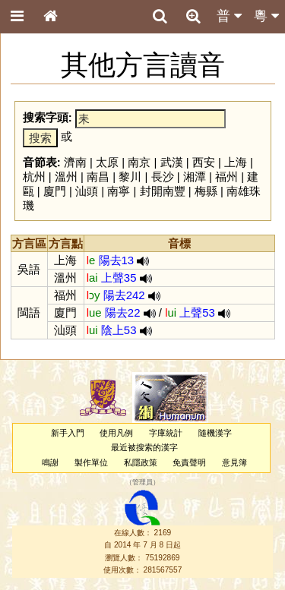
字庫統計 (165, 432)
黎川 (130, 176)
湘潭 (194, 176)
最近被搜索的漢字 (144, 447)
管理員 (142, 482)
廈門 (54, 191)
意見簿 (234, 462)
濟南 (75, 162)
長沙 (162, 176)
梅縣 (206, 191)
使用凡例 (116, 432)
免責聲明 (189, 462)
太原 (107, 162)
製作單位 (91, 462)
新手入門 (67, 432)
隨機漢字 (215, 432)
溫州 (66, 176)
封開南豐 (162, 191)
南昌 (98, 176)
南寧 (118, 191)
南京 (139, 162)
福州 (226, 176)
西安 (203, 162)
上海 (235, 162)
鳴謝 (50, 462)
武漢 (171, 162)
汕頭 (86, 191)
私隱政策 (140, 462)
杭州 (34, 176)
